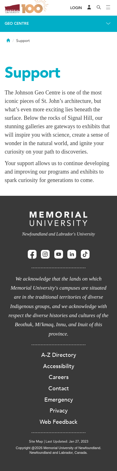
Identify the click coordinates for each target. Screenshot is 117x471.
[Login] (76, 8)
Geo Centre (17, 23)
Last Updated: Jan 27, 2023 (67, 441)
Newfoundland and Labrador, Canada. (59, 452)
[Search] (99, 8)
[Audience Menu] (89, 8)
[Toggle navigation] (108, 8)
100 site (36, 8)
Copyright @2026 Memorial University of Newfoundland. (58, 448)
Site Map (36, 441)
